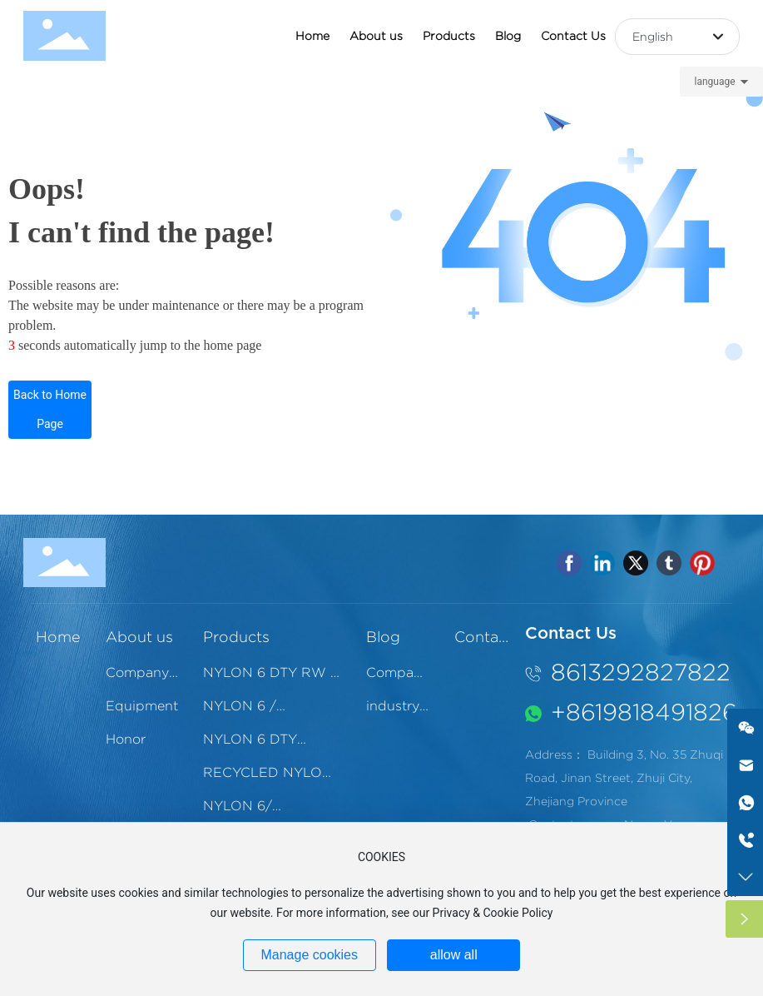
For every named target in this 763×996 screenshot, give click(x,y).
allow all (454, 955)
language (714, 81)
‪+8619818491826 (644, 712)
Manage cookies (309, 955)
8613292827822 (641, 672)
